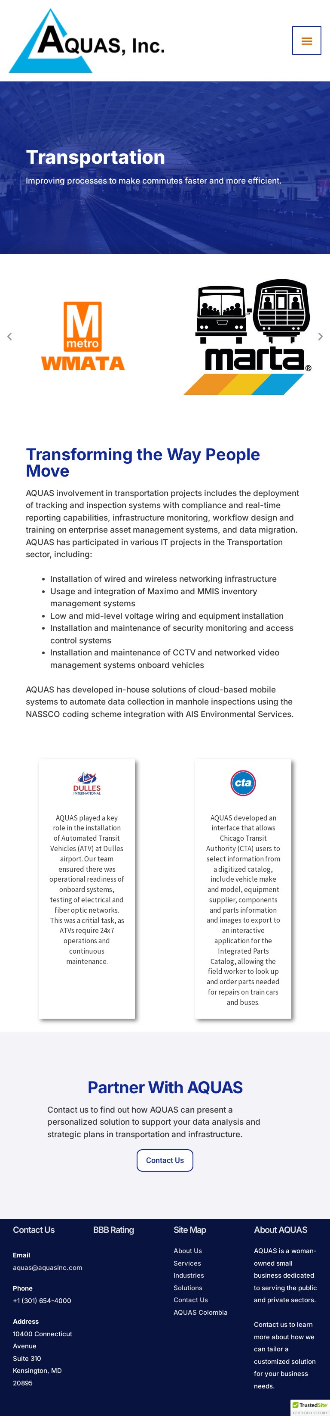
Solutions (188, 1288)
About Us (188, 1251)
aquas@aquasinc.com (47, 1267)
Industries (189, 1275)
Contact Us (191, 1300)
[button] (9, 336)
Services (187, 1263)
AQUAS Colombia (201, 1312)
